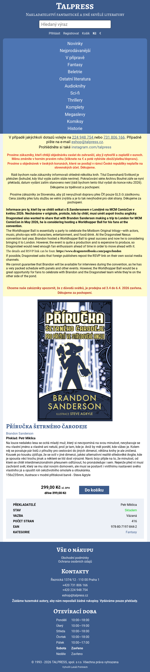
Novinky (75, 43)
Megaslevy (75, 114)
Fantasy (75, 64)
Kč (94, 33)
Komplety (75, 107)
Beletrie (75, 71)
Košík (86, 33)
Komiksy (75, 121)
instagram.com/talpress (91, 147)
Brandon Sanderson (19, 433)
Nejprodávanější (75, 50)
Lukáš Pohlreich (79, 667)
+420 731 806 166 (75, 585)
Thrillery (75, 100)
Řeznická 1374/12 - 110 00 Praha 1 (75, 580)
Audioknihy (75, 86)
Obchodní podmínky (75, 558)
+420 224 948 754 (75, 590)
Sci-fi (75, 93)
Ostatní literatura (75, 79)
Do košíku (94, 490)
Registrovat (71, 33)
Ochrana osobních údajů (75, 561)
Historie (75, 128)
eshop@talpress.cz (75, 595)
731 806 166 (114, 137)
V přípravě (75, 57)
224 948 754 (82, 137)
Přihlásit (54, 33)
